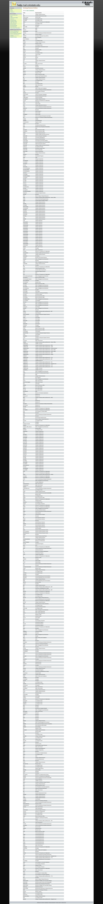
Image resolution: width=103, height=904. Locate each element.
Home (11, 9)
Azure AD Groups (13, 26)
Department (31, 10)
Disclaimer (46, 902)
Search (11, 10)
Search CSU (64, 902)
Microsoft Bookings (13, 25)
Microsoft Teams (13, 24)
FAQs (11, 16)
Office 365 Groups (13, 22)
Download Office (13, 20)
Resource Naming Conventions (15, 33)
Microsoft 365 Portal (13, 15)
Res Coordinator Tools (14, 32)
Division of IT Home (40, 902)
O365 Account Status (14, 17)
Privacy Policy (58, 902)
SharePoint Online (13, 21)
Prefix (27, 10)
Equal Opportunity (52, 902)
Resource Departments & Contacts (14, 35)
